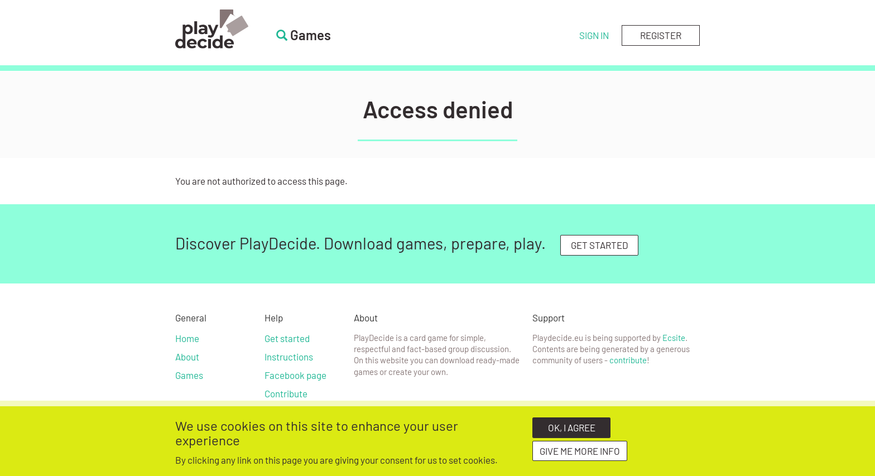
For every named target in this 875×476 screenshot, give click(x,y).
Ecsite (673, 338)
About (187, 356)
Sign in (594, 35)
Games (189, 375)
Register (660, 35)
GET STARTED (599, 245)
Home (187, 338)
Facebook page (295, 375)
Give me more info (580, 453)
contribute (628, 360)
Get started (287, 338)
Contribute (286, 393)
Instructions (289, 356)
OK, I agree (571, 430)
